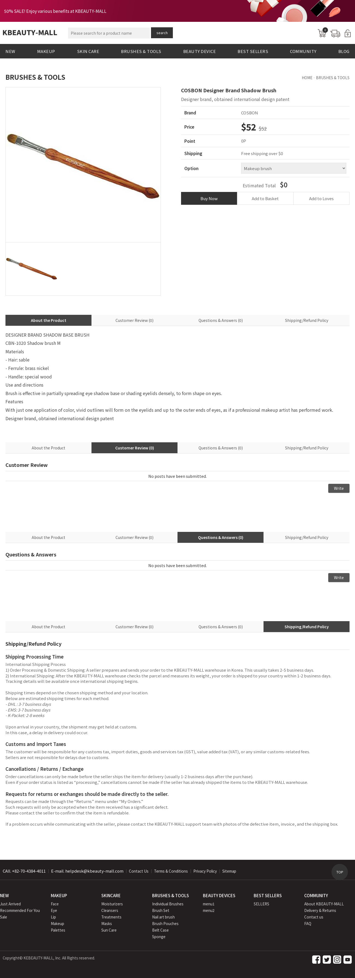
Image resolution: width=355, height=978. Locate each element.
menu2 (209, 910)
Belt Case (160, 930)
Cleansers (109, 910)
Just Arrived (10, 903)
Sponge (158, 936)
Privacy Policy (205, 871)
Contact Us (139, 871)
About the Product (48, 320)
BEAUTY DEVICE (199, 51)
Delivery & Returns (320, 910)
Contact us (313, 917)
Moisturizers (112, 903)
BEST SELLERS (253, 51)
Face (55, 903)
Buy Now (209, 198)
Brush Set (160, 910)
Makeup (57, 923)
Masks (106, 923)
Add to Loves (321, 198)
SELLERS (261, 903)
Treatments (111, 917)
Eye (54, 910)
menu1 (209, 903)
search (162, 32)
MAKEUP (46, 51)
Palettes (58, 930)
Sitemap (229, 871)
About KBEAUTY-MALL (324, 903)
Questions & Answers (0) (221, 320)
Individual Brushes (168, 903)
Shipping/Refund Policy (306, 320)
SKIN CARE (88, 51)
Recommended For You (20, 910)
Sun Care (109, 930)
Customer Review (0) (134, 320)
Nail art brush (163, 917)
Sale (3, 917)
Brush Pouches (165, 923)
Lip (53, 917)
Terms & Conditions (171, 871)
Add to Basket (265, 198)
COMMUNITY (303, 51)
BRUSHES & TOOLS (141, 51)
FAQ (307, 923)
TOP (339, 872)
